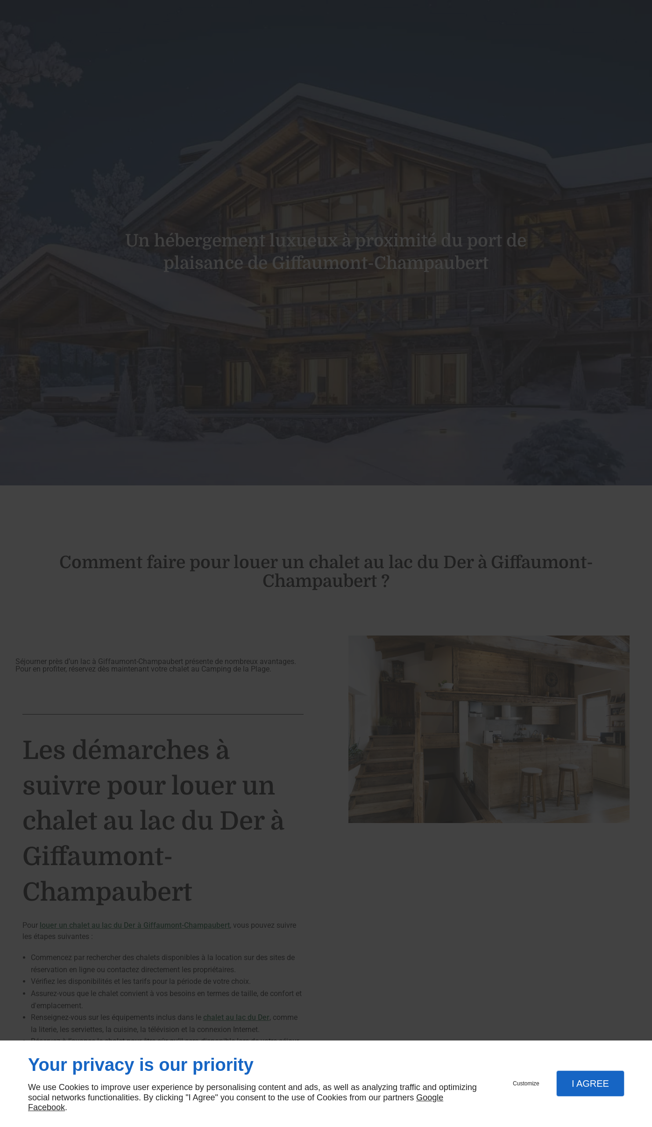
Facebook (46, 1107)
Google (429, 1097)
